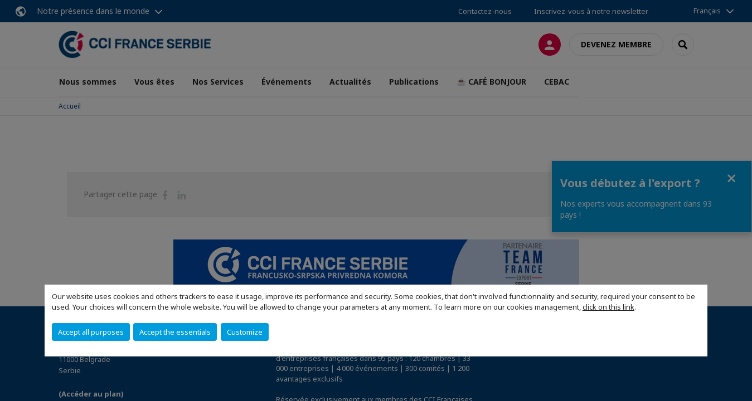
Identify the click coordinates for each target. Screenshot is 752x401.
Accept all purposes (91, 332)
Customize (245, 332)
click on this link (608, 307)
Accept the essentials (175, 332)
